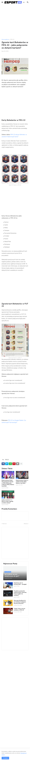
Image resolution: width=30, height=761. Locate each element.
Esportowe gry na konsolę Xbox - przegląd (20, 583)
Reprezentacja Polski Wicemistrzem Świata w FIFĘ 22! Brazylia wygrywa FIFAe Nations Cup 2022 (8, 483)
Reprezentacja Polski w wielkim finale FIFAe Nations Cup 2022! (22, 482)
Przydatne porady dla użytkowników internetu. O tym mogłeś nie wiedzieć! (20, 593)
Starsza (26, 523)
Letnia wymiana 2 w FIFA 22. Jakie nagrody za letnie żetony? (7, 501)
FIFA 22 (12, 39)
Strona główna (5, 39)
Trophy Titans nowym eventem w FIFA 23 (19, 609)
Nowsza (4, 523)
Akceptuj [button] (5, 758)
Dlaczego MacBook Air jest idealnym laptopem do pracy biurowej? (20, 602)
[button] (2, 2)
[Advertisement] (15, 22)
